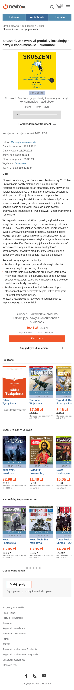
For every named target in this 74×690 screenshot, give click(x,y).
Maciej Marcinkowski (23, 142)
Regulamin (8, 623)
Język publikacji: (12, 155)
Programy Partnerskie (13, 607)
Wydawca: (9, 163)
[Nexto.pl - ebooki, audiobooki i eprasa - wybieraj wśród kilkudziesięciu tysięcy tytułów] (14, 6)
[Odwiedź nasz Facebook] (26, 675)
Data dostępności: (13, 146)
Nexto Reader (9, 612)
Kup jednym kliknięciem (33, 348)
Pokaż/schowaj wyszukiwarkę (52, 7)
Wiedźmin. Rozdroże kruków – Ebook (12, 473)
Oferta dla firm (10, 665)
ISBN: (6, 167)
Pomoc (6, 639)
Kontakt (6, 644)
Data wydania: (11, 150)
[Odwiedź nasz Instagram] (35, 675)
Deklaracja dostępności (14, 659)
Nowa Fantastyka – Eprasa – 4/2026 (12, 543)
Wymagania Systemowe (14, 633)
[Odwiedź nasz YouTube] (44, 675)
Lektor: (7, 142)
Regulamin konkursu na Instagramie (20, 654)
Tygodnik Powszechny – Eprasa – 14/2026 (39, 473)
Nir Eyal (27, 107)
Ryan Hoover (42, 107)
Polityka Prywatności (13, 618)
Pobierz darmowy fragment (35, 124)
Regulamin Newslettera (14, 628)
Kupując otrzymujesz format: (19, 133)
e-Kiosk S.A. (46, 683)
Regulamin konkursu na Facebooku (20, 649)
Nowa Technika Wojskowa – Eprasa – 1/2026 (38, 543)
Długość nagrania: (13, 159)
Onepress (21, 163)
